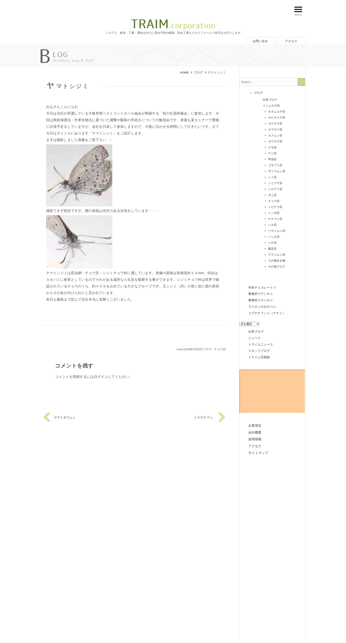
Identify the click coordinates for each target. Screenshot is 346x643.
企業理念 (254, 425)
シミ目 (272, 176)
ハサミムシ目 (276, 230)
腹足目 (272, 248)
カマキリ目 (275, 129)
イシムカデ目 (271, 105)
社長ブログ (270, 99)
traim (180, 349)
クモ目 (272, 147)
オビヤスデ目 (276, 117)
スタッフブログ (259, 350)
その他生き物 (276, 260)
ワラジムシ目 (276, 254)
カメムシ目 (275, 135)
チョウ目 (220, 349)
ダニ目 (272, 194)
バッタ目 (274, 236)
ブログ (207, 349)
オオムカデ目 (276, 111)
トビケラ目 (275, 206)
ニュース (254, 337)
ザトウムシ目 (276, 170)
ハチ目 (272, 242)
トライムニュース (260, 344)
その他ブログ (276, 266)
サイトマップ (258, 452)
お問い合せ (260, 41)
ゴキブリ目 (275, 164)
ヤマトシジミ (67, 86)
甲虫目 (272, 158)
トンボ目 (274, 212)
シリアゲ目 (275, 182)
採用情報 (254, 439)
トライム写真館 (259, 356)
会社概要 (254, 432)
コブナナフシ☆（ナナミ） (266, 312)
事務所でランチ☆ (260, 293)
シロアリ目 (275, 188)
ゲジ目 (272, 153)
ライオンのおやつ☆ (262, 306)
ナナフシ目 (275, 218)
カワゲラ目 (275, 141)
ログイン (101, 377)
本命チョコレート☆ (262, 287)
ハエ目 (272, 224)
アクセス (291, 41)
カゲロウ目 (275, 123)
